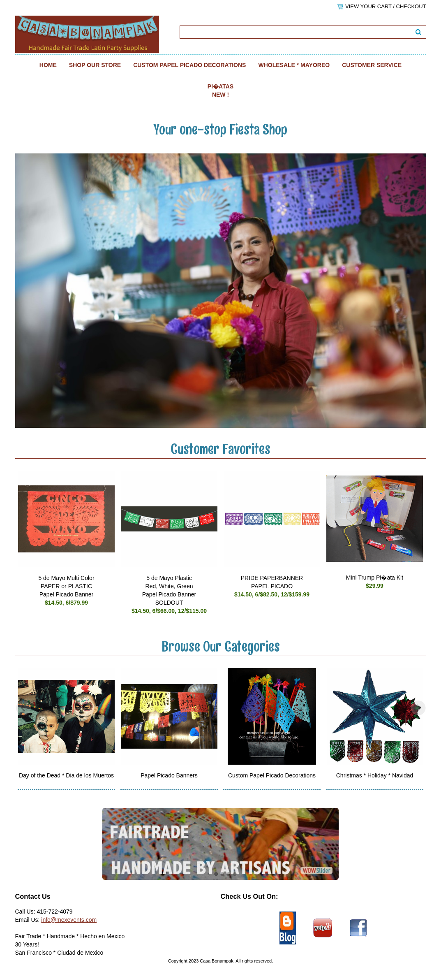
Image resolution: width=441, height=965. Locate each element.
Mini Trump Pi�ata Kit (374, 577)
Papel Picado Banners (169, 775)
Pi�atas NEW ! (220, 90)
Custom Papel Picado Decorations (189, 65)
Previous (23, 708)
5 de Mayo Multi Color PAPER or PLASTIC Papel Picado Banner (66, 586)
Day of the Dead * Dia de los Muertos (66, 775)
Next (418, 708)
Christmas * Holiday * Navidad (374, 775)
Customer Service (372, 65)
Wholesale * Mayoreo (294, 65)
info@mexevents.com (69, 919)
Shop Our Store (95, 65)
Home (48, 65)
